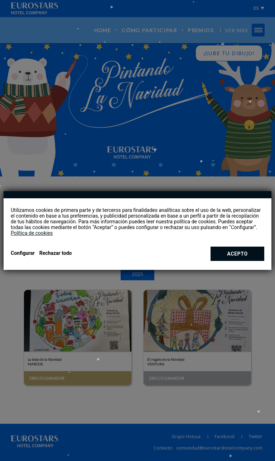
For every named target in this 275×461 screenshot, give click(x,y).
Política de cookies (32, 233)
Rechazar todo (55, 253)
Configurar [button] (23, 253)
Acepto (237, 254)
